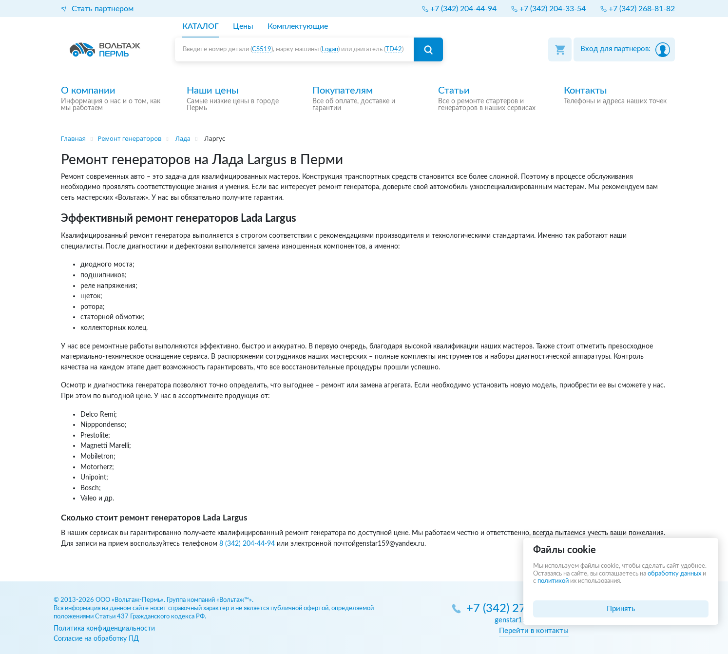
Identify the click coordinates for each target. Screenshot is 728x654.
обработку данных (674, 574)
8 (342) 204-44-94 (247, 543)
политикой (553, 581)
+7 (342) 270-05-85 (517, 609)
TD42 (393, 49)
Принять (621, 609)
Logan (330, 49)
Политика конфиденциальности (104, 628)
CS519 (261, 49)
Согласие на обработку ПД (96, 638)
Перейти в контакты (534, 631)
